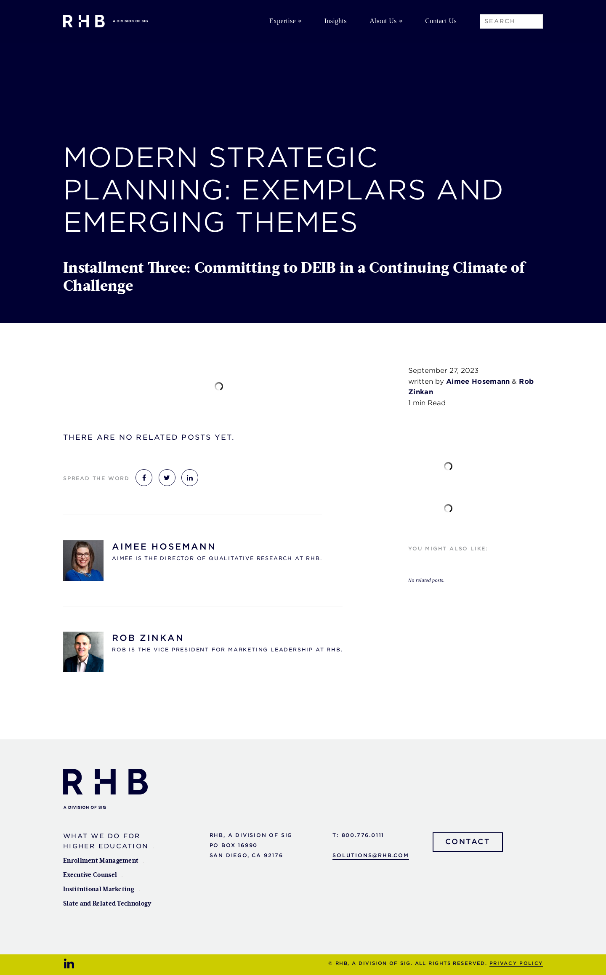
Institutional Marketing (98, 889)
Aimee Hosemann (164, 547)
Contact (468, 841)
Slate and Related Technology (107, 904)
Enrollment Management (100, 861)
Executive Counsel (90, 875)
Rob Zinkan (148, 638)
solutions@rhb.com (370, 855)
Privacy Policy (516, 963)
